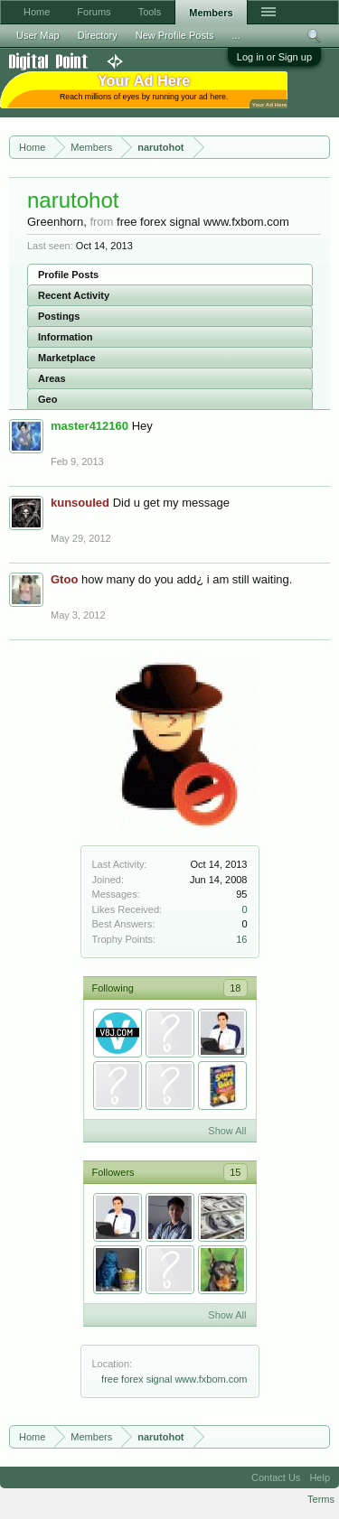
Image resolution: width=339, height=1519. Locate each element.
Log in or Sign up (274, 56)
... (236, 35)
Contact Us (275, 1477)
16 (241, 939)
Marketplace (67, 357)
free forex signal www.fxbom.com (174, 1379)
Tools (150, 11)
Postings (59, 316)
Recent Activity (73, 295)
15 (235, 1172)
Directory (98, 35)
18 (235, 988)
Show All (227, 1130)
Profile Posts (68, 274)
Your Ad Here (269, 104)
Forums (93, 11)
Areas (52, 378)
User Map (38, 35)
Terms (320, 1499)
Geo (47, 399)
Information (65, 336)
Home (37, 11)
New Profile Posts (175, 35)
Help (319, 1477)
